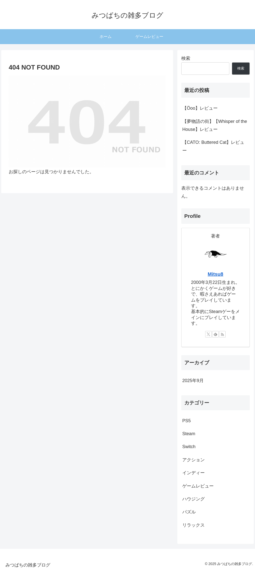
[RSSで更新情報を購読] (222, 334)
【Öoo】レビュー (200, 108)
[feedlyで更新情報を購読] (215, 334)
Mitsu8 (215, 274)
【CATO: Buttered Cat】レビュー (213, 146)
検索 (185, 58)
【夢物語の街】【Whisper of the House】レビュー (214, 125)
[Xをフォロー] (208, 334)
